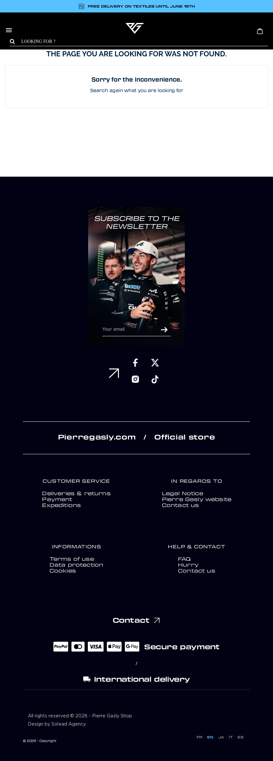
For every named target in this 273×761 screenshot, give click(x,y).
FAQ (184, 559)
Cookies (62, 571)
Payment (57, 499)
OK (164, 329)
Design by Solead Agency (57, 724)
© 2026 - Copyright (39, 740)
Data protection (76, 565)
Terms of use (71, 559)
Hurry (188, 565)
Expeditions (61, 505)
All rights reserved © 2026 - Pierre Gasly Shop (80, 716)
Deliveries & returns (76, 493)
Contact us (180, 505)
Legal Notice (182, 493)
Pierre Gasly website (196, 499)
